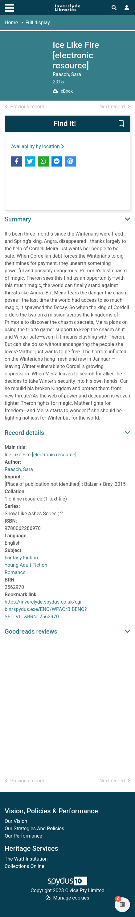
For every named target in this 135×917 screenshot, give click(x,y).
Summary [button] (18, 219)
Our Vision (16, 821)
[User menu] (127, 7)
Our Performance (23, 836)
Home (11, 22)
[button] (121, 124)
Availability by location (37, 146)
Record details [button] (24, 432)
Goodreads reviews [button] (31, 631)
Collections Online (24, 866)
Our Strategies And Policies (34, 828)
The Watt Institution (26, 859)
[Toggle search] (114, 7)
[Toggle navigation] (9, 7)
